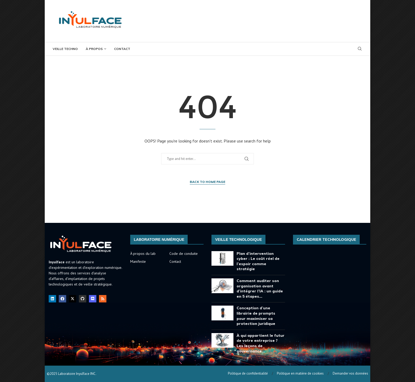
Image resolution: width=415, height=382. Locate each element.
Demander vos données (350, 373)
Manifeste (138, 261)
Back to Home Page (207, 182)
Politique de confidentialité (248, 373)
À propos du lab (143, 253)
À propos (94, 49)
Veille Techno (65, 49)
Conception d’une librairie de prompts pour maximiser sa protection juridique (256, 316)
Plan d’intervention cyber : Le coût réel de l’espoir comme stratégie (258, 261)
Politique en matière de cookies (300, 373)
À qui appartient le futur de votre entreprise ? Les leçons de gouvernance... (261, 343)
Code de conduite (183, 253)
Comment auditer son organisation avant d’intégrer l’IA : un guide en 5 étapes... (260, 288)
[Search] (359, 49)
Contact (122, 49)
